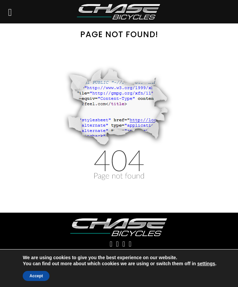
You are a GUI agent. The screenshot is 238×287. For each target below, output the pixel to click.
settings (206, 263)
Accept (36, 276)
